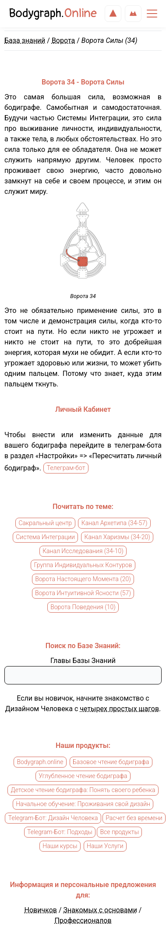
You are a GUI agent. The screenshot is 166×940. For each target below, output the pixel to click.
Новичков (41, 910)
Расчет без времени (134, 818)
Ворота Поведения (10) (83, 607)
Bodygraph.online (40, 762)
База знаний (24, 40)
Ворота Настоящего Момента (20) (83, 579)
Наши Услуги (105, 846)
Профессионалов (82, 920)
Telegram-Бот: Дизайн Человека (53, 818)
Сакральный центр (45, 523)
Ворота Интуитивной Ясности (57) (83, 593)
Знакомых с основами (100, 910)
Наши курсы (59, 846)
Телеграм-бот (66, 468)
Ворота (63, 40)
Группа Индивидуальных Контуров (83, 565)
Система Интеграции (45, 537)
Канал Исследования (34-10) (83, 551)
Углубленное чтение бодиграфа (83, 776)
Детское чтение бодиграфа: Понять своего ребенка (83, 790)
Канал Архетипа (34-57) (114, 523)
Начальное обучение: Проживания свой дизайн (83, 804)
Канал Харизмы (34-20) (117, 537)
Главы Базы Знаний (83, 660)
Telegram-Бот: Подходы (59, 832)
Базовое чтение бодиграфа (111, 762)
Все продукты (119, 832)
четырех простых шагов (119, 709)
